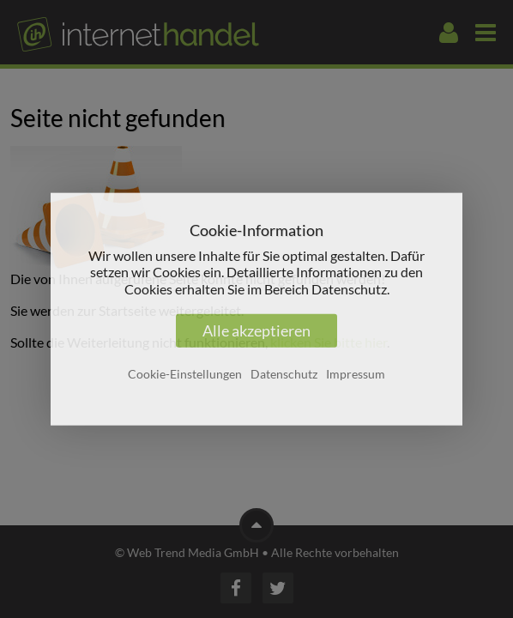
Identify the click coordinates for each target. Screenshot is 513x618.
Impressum (355, 374)
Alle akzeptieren (256, 331)
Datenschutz (283, 374)
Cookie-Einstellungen (185, 374)
